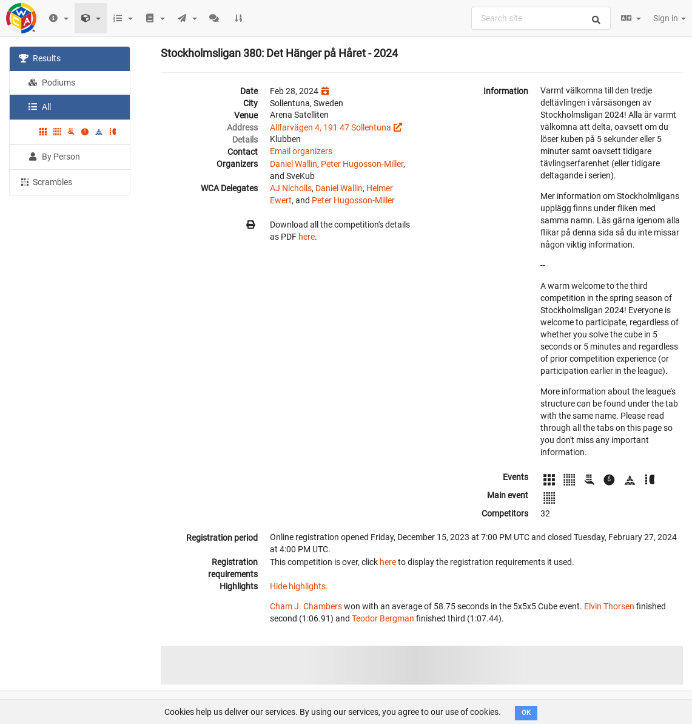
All (39, 107)
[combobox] (541, 18)
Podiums (51, 82)
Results (40, 58)
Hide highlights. (299, 586)
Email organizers (301, 151)
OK (526, 713)
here (306, 237)
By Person (54, 156)
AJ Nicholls (291, 188)
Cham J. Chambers (306, 606)
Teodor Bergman (383, 618)
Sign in (669, 18)
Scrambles (45, 181)
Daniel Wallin (293, 164)
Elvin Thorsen (609, 606)
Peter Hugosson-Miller (362, 164)
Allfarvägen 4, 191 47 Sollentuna (330, 127)
